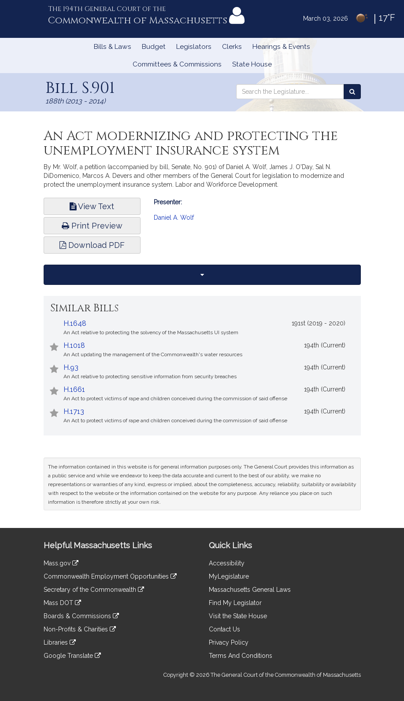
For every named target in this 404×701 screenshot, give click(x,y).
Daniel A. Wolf (174, 217)
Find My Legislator (235, 602)
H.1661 (74, 389)
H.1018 (74, 345)
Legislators (193, 47)
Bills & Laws (112, 47)
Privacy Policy (228, 642)
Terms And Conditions (240, 655)
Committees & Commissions (177, 64)
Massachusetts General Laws (250, 589)
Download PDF (92, 245)
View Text (92, 206)
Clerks (232, 47)
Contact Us (224, 629)
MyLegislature (229, 576)
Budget (154, 47)
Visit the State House (238, 616)
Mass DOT (62, 602)
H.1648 (74, 323)
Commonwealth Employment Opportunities (110, 576)
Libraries (60, 642)
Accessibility (227, 563)
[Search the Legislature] (352, 91)
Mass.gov (61, 563)
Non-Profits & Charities (80, 629)
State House (252, 64)
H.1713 (73, 411)
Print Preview (92, 225)
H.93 (70, 367)
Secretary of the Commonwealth (94, 589)
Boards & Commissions (81, 616)
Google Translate (72, 655)
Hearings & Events (281, 47)
